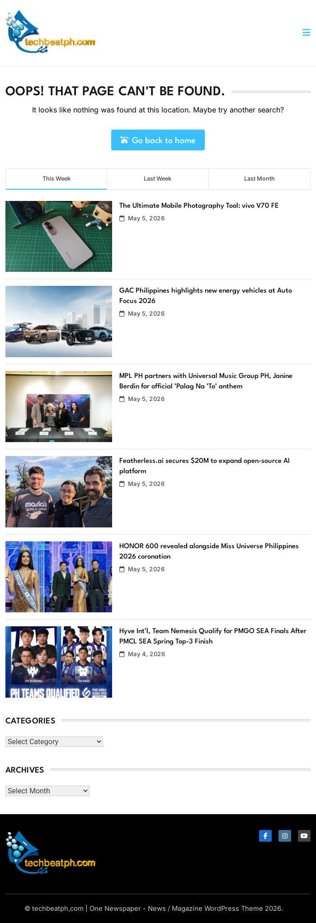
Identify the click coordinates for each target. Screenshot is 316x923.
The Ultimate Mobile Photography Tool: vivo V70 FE (199, 206)
